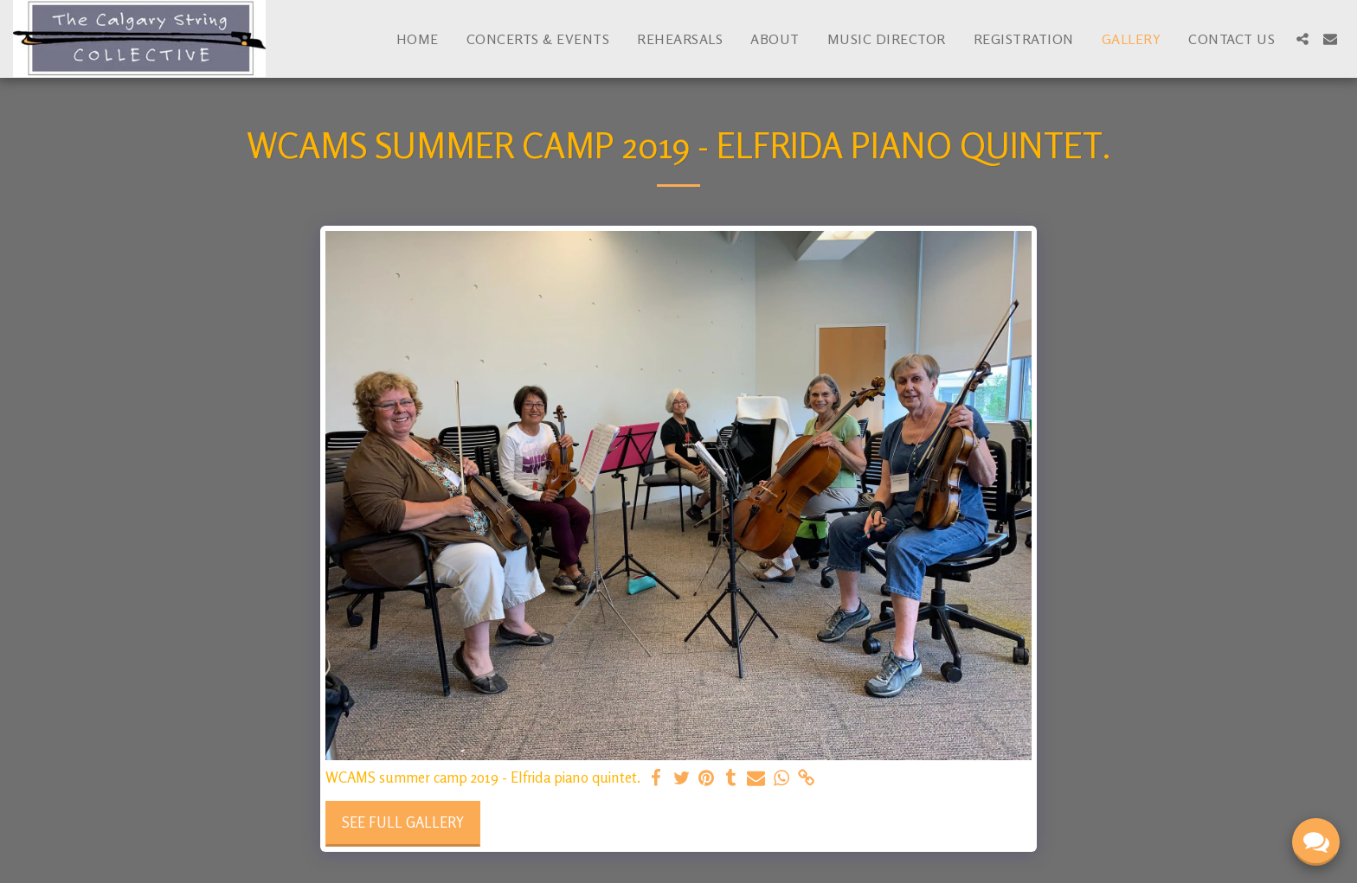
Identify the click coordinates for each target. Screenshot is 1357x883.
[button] (1302, 39)
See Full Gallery (403, 822)
